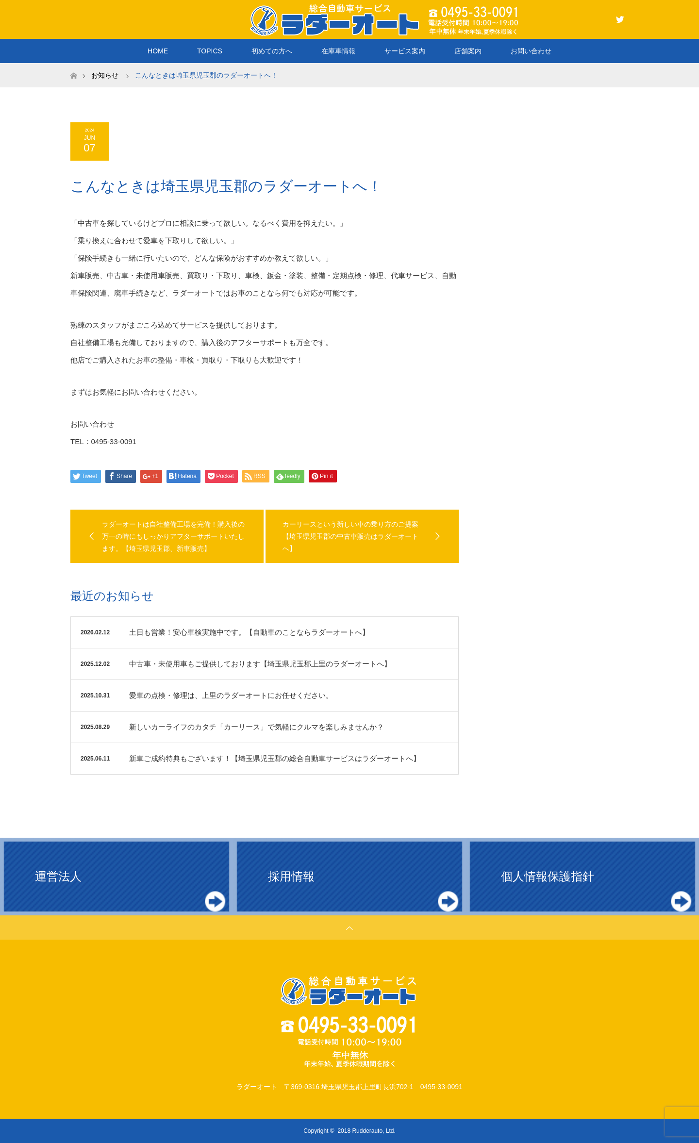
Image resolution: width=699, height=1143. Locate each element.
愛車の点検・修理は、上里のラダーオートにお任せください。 (231, 695)
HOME (158, 51)
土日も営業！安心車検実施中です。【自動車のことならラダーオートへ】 (249, 632)
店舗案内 (468, 51)
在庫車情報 (338, 51)
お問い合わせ (531, 51)
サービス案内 (404, 51)
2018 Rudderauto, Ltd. (366, 1130)
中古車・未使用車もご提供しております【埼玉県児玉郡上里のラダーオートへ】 (260, 664)
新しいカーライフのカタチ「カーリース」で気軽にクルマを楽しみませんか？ (256, 727)
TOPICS (209, 51)
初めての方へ (271, 51)
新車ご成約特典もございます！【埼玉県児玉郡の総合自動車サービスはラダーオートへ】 (274, 758)
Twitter (619, 17)
